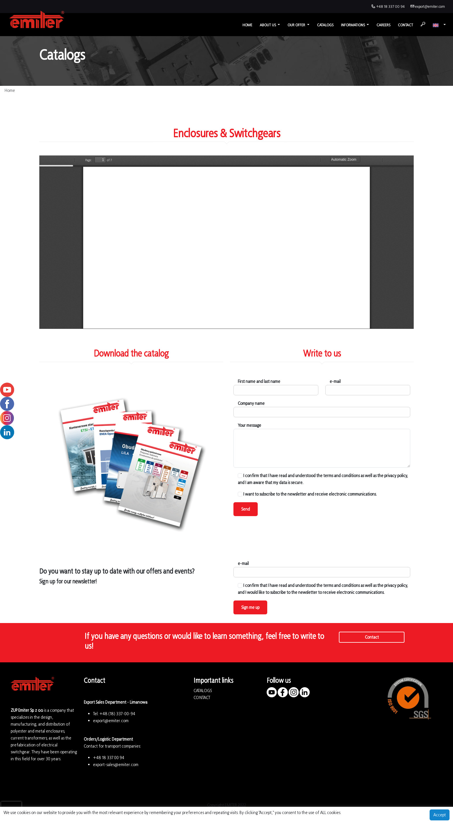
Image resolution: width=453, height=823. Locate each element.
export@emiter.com (430, 6)
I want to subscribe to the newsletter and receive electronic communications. (307, 494)
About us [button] (268, 25)
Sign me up (250, 607)
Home (247, 25)
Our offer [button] (296, 25)
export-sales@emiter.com (115, 764)
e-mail (335, 381)
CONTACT (202, 697)
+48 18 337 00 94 (390, 6)
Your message (249, 425)
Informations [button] (353, 25)
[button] (439, 25)
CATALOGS (203, 690)
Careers (383, 25)
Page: (88, 160)
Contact (405, 25)
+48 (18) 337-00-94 (117, 713)
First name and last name (259, 381)
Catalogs (325, 25)
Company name (251, 403)
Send (245, 509)
